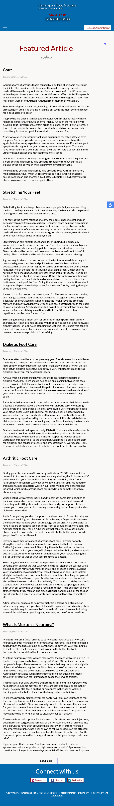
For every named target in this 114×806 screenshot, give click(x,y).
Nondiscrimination (67, 792)
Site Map (51, 792)
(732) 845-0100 (57, 19)
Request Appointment (98, 27)
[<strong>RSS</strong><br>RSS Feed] (105, 44)
